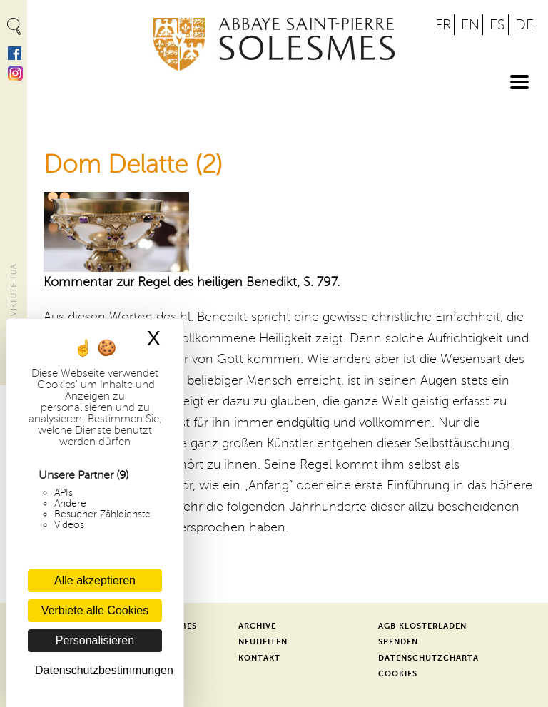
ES (497, 24)
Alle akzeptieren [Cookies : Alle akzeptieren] (95, 580)
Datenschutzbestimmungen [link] (98, 670)
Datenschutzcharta (428, 658)
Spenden (398, 642)
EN (470, 24)
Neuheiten (263, 642)
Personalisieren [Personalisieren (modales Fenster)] (95, 640)
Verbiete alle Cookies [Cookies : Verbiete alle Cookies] (94, 610)
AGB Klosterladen (422, 626)
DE (524, 24)
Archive (257, 626)
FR (443, 24)
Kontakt (259, 658)
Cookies (397, 674)
